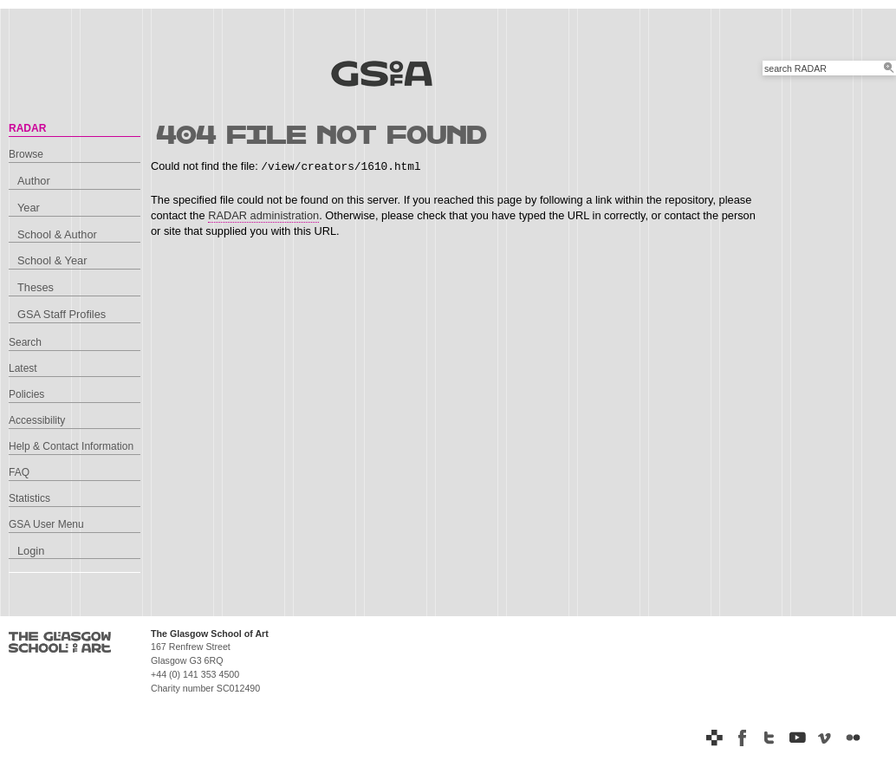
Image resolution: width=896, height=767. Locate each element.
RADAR (27, 128)
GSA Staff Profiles (61, 314)
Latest (23, 368)
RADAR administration (263, 215)
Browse (26, 154)
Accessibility (37, 420)
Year (28, 207)
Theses (35, 287)
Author (33, 180)
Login (30, 550)
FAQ (19, 472)
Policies (26, 394)
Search (25, 342)
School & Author (57, 234)
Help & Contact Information (71, 446)
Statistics (29, 498)
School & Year (52, 260)
